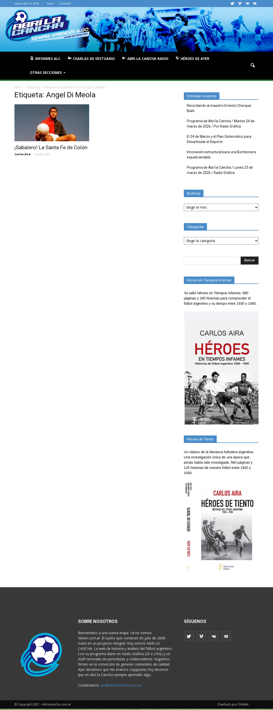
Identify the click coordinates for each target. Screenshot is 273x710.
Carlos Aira (22, 154)
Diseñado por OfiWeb (233, 704)
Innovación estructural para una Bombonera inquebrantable (221, 154)
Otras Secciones (48, 72)
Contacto (65, 3)
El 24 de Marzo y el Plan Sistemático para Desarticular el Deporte (219, 139)
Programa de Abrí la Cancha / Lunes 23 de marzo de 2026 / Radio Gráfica (220, 170)
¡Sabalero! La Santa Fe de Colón (50, 147)
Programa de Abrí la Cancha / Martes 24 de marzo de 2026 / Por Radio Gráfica (221, 123)
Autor (50, 3)
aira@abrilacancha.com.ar (121, 685)
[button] (253, 66)
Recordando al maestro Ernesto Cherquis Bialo (219, 108)
